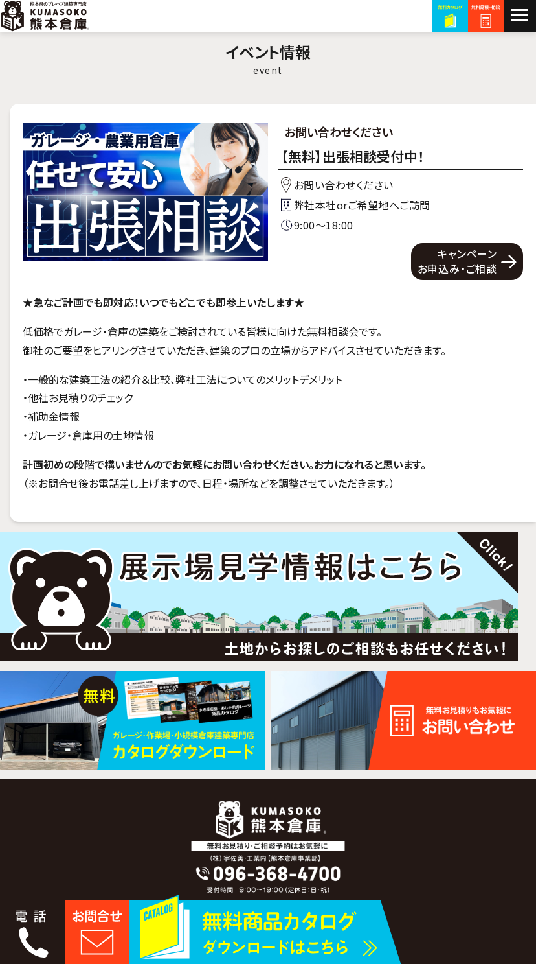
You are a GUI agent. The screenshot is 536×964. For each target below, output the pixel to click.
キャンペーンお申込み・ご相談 (457, 261)
